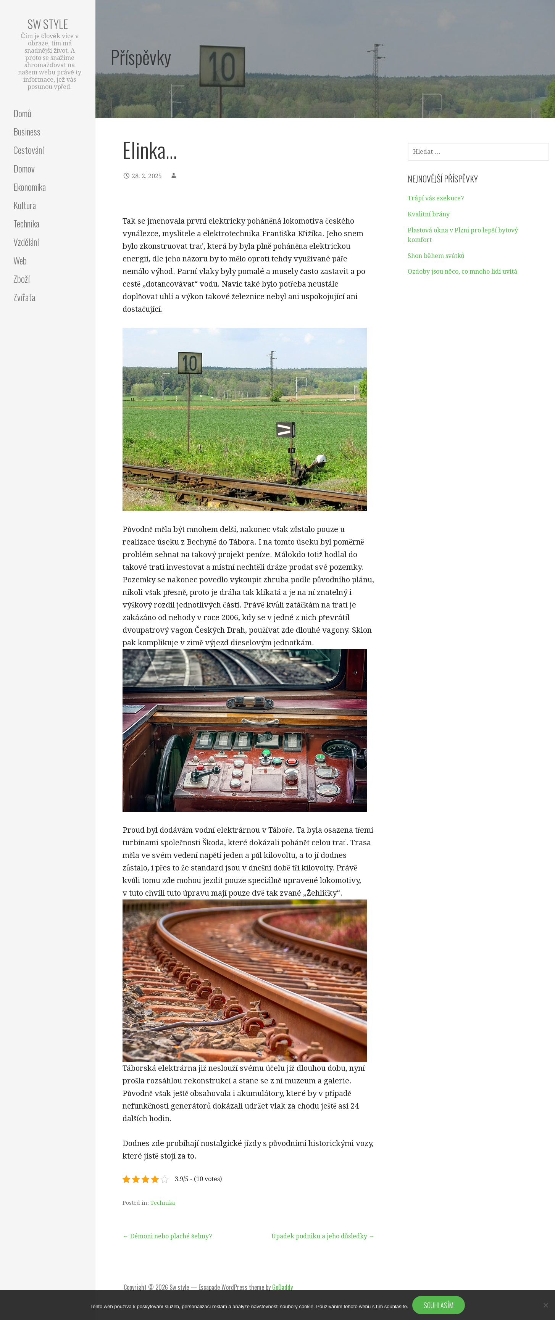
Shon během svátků (436, 255)
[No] (545, 1305)
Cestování (28, 149)
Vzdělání (26, 241)
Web (20, 260)
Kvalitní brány (429, 214)
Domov (24, 168)
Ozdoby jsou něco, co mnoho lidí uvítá (462, 271)
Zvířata (24, 297)
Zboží (21, 278)
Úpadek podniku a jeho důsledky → (323, 1236)
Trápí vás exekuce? (436, 198)
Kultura (24, 205)
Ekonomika (29, 186)
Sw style (47, 23)
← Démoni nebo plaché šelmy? (167, 1236)
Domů (22, 113)
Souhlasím (438, 1305)
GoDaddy (282, 1287)
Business (26, 131)
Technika (26, 223)
